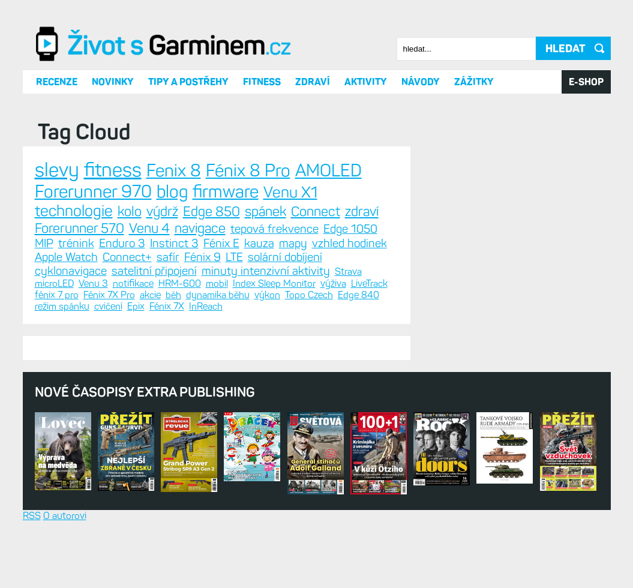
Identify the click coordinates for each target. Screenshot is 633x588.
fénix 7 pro (57, 295)
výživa (333, 283)
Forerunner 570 (79, 228)
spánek (265, 211)
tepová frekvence (274, 229)
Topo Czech (309, 295)
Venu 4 (149, 228)
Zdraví (312, 82)
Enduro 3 (122, 243)
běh (173, 295)
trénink (76, 243)
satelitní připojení (154, 271)
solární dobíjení (285, 257)
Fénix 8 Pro (248, 170)
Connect (315, 211)
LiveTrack (369, 283)
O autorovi (64, 515)
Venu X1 (290, 192)
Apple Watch (66, 257)
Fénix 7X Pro (109, 295)
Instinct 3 (174, 243)
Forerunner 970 (93, 191)
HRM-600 (179, 283)
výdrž (162, 211)
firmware (226, 191)
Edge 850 (211, 211)
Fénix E (221, 243)
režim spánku (62, 306)
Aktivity (365, 82)
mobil (217, 283)
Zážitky (474, 82)
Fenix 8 (173, 170)
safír (168, 257)
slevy (57, 169)
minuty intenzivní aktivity (266, 271)
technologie (74, 211)
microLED (54, 283)
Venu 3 (93, 283)
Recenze (56, 82)
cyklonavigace (71, 271)
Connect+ (127, 257)
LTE (234, 257)
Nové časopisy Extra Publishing (145, 392)
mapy (293, 243)
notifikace (133, 283)
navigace (200, 228)
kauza (259, 243)
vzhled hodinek (349, 243)
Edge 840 (358, 295)
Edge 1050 (350, 229)
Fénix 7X (166, 306)
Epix (136, 306)
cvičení (108, 306)
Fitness (262, 82)
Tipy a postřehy (188, 82)
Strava (348, 271)
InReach (206, 306)
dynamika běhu (218, 295)
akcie (150, 295)
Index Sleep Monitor (274, 283)
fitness (113, 169)
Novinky (113, 82)
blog (172, 191)
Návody (420, 82)
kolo (130, 211)
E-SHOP (586, 82)
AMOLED (328, 170)
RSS (32, 515)
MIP (44, 243)
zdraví (362, 211)
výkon (267, 295)
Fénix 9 (202, 257)
